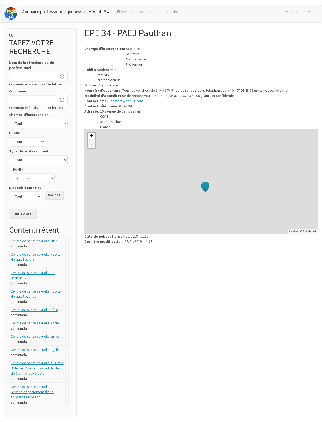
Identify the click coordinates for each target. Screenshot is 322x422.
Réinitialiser (23, 213)
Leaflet (293, 231)
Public (14, 133)
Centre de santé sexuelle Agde (35, 323)
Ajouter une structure (293, 11)
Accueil (124, 11)
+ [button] (91, 136)
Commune (17, 91)
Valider (54, 195)
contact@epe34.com (126, 100)
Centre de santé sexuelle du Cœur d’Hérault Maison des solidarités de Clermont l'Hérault (37, 368)
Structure (147, 11)
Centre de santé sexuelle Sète (34, 309)
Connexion (171, 11)
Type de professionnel (28, 151)
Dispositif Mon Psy (25, 187)
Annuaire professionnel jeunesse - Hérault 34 (65, 12)
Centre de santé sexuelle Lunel (35, 241)
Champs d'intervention (29, 114)
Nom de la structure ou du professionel (31, 65)
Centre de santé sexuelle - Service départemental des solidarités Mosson (32, 391)
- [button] (91, 144)
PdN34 (18, 169)
